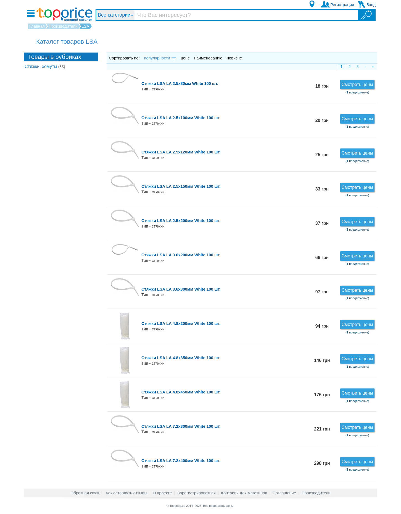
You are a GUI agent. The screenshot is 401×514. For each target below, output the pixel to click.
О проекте (162, 493)
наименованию (208, 58)
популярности (159, 58)
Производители (316, 493)
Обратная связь (85, 493)
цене (185, 58)
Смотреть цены (357, 84)
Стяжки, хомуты (45, 66)
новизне (234, 58)
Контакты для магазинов (244, 493)
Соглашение (284, 493)
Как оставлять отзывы (126, 493)
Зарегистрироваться (196, 493)
